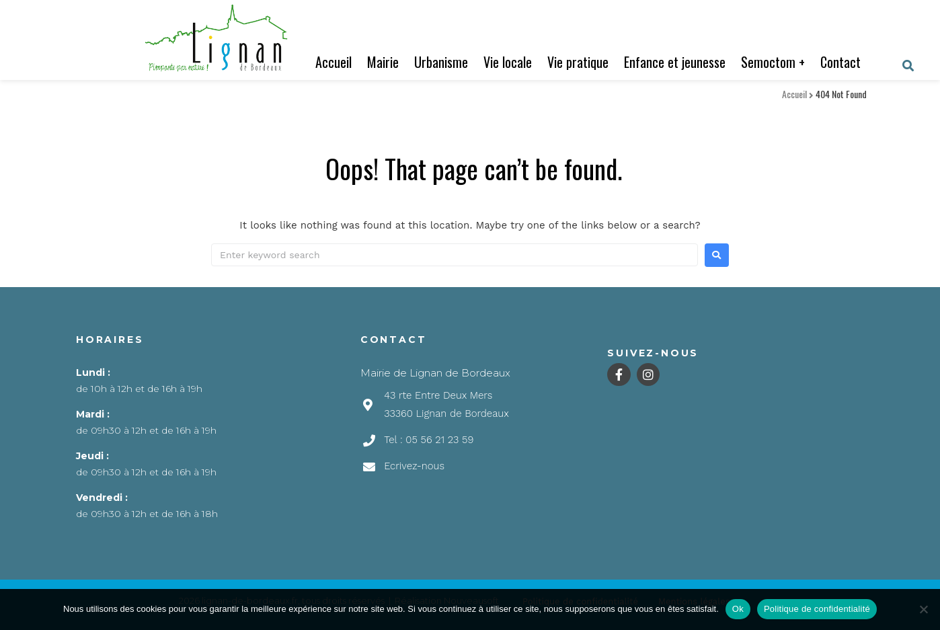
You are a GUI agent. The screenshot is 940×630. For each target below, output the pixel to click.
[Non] (923, 609)
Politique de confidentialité (817, 609)
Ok (738, 609)
